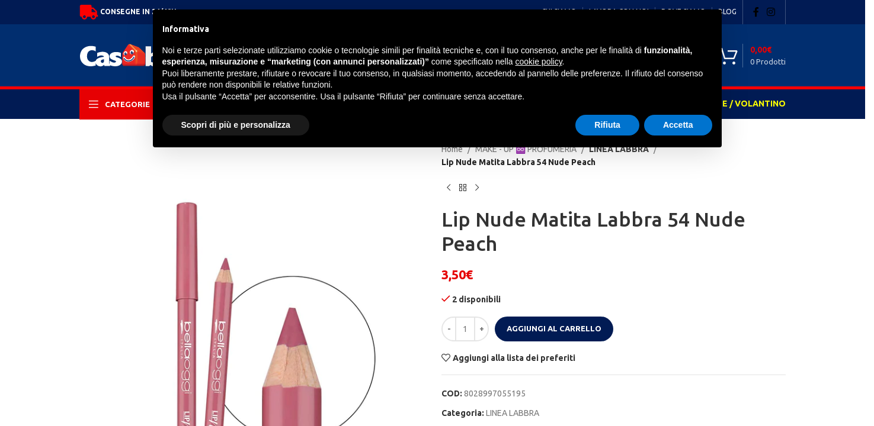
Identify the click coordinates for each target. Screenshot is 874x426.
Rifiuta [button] (607, 125)
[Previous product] (448, 188)
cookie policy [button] (538, 61)
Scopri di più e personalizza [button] (235, 125)
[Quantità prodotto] (465, 329)
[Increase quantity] (481, 329)
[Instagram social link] (771, 12)
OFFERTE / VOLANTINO (737, 103)
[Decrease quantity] (448, 329)
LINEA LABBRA (512, 413)
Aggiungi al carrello (554, 328)
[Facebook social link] (756, 12)
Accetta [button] (678, 125)
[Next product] (477, 188)
